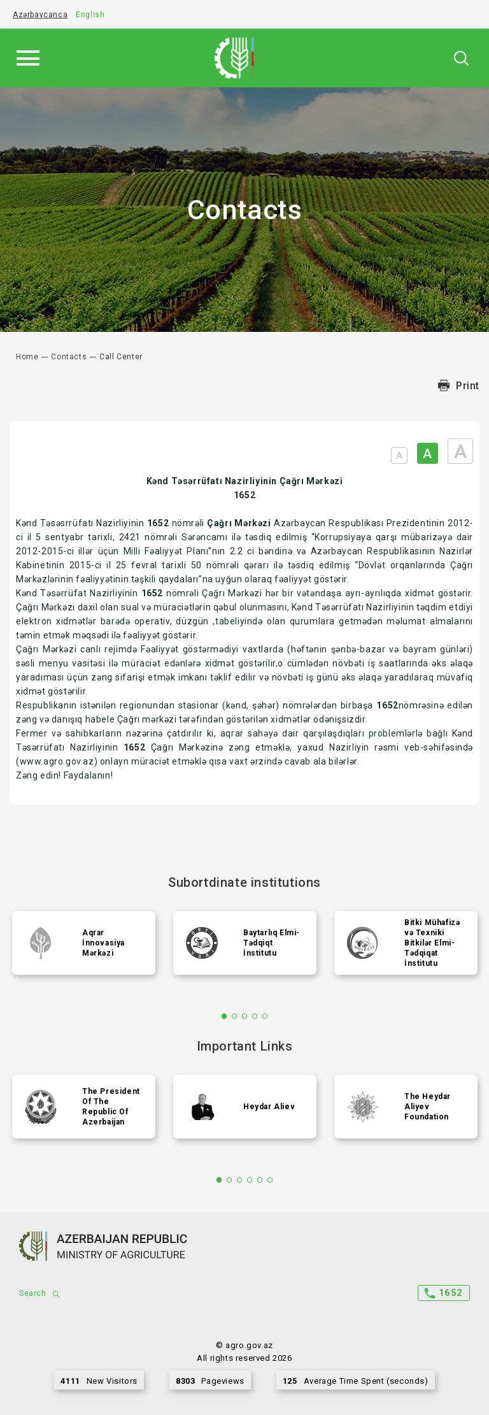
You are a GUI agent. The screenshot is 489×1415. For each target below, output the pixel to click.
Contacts (69, 356)
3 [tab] (245, 1016)
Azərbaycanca (40, 14)
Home (27, 356)
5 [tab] (265, 1016)
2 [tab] (234, 1016)
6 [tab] (270, 1180)
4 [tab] (255, 1016)
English (90, 14)
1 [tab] (224, 1016)
